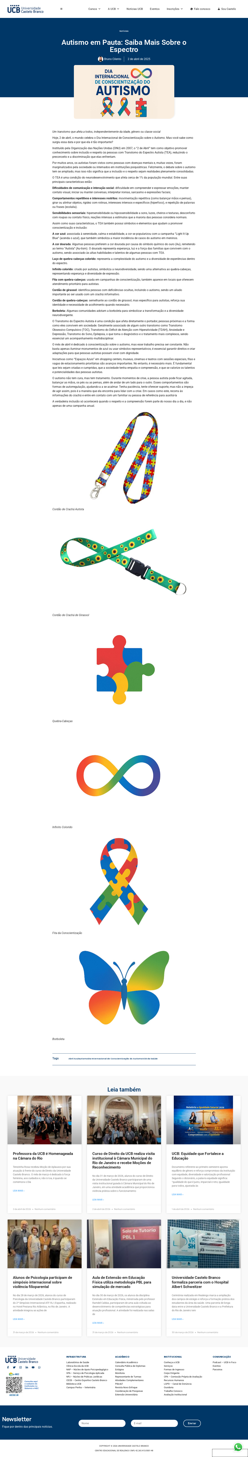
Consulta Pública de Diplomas (130, 1366)
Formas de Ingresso (174, 1369)
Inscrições (175, 9)
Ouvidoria (168, 1387)
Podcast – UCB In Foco (224, 1362)
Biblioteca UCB (73, 1383)
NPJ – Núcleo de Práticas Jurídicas (84, 1376)
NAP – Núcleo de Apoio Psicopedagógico (87, 1369)
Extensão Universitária (126, 1394)
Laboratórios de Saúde (77, 1362)
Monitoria (120, 1373)
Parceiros (217, 1369)
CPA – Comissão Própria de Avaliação (183, 1376)
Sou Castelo (228, 9)
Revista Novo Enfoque (126, 1387)
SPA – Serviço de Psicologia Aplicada (85, 1373)
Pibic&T (119, 1383)
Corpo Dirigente (171, 1373)
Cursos (94, 9)
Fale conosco (202, 9)
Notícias (124, 34)
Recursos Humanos (174, 1380)
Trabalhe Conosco (173, 1391)
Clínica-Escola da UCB (77, 1366)
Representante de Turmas (128, 1376)
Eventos (155, 9)
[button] (61, 9)
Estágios (119, 1369)
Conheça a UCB (171, 1362)
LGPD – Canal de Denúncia (178, 1383)
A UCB (113, 9)
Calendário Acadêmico (126, 1362)
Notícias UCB (135, 9)
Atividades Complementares (129, 1380)
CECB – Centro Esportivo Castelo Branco (86, 1380)
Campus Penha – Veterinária (80, 1387)
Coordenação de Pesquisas (129, 1391)
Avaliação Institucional (175, 1394)
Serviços (168, 1366)
